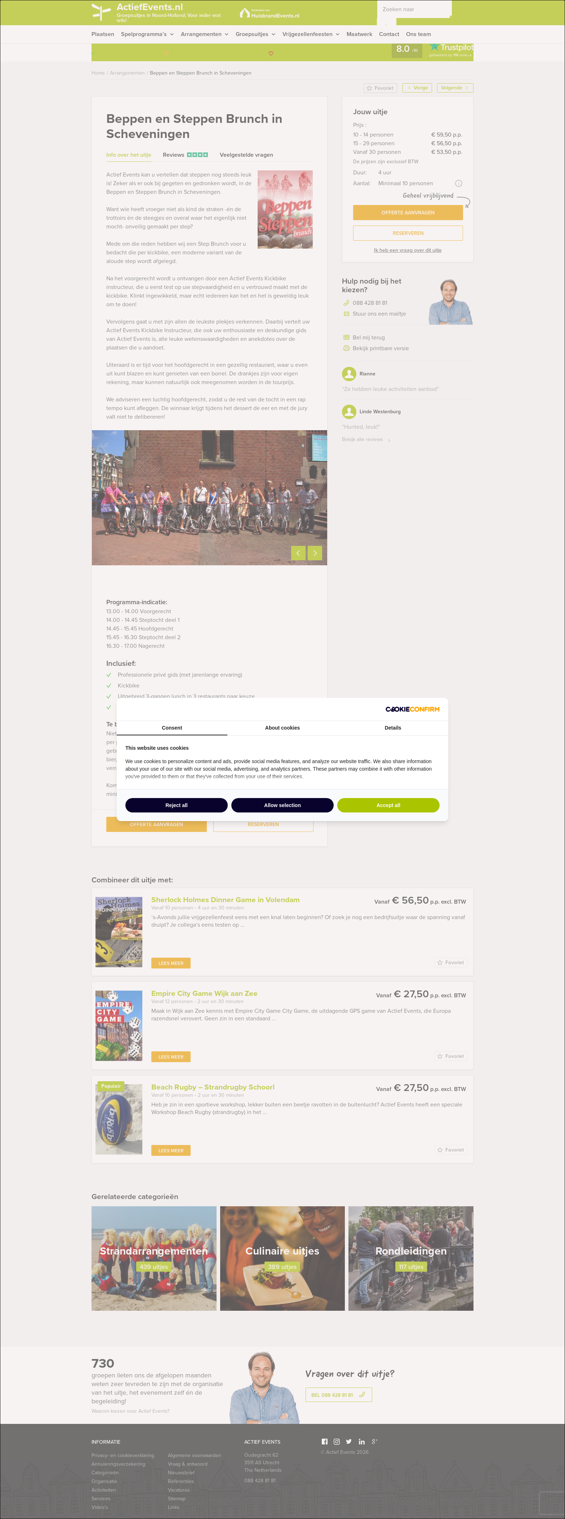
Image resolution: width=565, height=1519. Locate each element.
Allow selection (282, 805)
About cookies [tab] (282, 728)
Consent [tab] (172, 728)
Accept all (388, 805)
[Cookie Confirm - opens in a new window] (413, 709)
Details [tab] (393, 728)
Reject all (176, 805)
